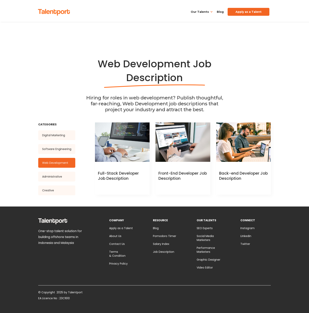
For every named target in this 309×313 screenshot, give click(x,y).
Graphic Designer (208, 260)
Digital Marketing (53, 135)
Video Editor (205, 267)
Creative (48, 190)
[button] (202, 12)
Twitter (245, 244)
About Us (115, 236)
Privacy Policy (118, 264)
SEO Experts (205, 228)
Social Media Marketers (205, 238)
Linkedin (245, 236)
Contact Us (117, 244)
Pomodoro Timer (164, 236)
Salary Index (161, 244)
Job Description (163, 252)
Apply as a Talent (121, 228)
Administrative (52, 177)
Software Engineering (56, 149)
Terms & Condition (117, 254)
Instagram (247, 228)
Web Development (55, 163)
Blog (220, 12)
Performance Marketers (206, 250)
